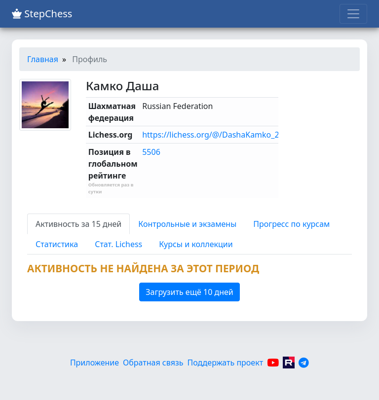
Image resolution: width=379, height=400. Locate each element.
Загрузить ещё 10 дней (189, 292)
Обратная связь (153, 362)
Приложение (94, 362)
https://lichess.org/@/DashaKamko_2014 (217, 134)
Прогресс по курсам (291, 223)
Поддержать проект (226, 362)
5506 (151, 151)
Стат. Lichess (118, 244)
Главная (42, 59)
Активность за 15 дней (78, 223)
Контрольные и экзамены (187, 223)
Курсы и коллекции (195, 244)
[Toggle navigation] (353, 14)
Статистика (57, 244)
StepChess (42, 13)
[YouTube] (273, 362)
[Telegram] (304, 362)
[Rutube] (289, 362)
